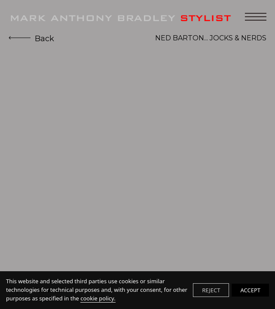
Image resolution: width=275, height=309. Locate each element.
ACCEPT (250, 290)
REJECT (211, 290)
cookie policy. (97, 298)
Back (31, 38)
